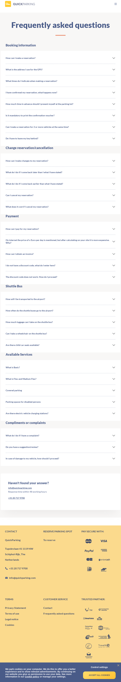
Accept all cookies (99, 675)
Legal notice (11, 619)
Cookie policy (32, 676)
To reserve (49, 539)
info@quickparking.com (20, 488)
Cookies (9, 624)
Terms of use (12, 613)
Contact (47, 607)
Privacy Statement (15, 607)
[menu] (113, 4)
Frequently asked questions (58, 613)
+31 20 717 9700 (16, 498)
